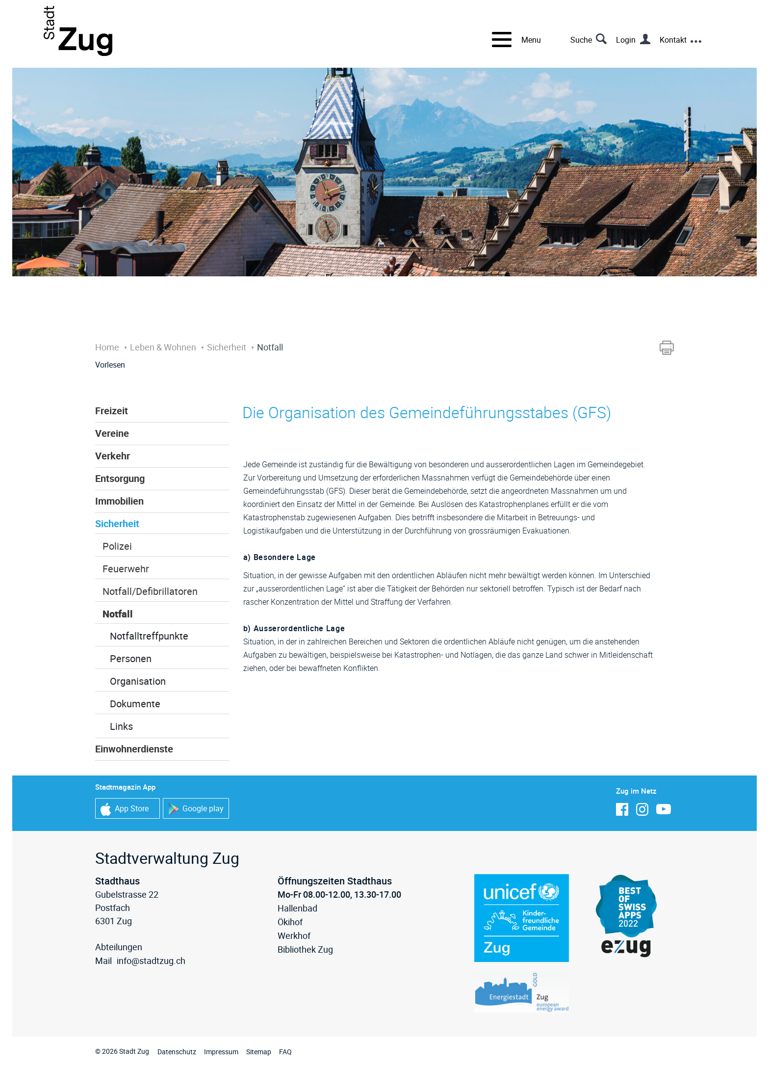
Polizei (117, 546)
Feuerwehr (126, 568)
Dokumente (135, 703)
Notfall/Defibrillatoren (150, 591)
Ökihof (290, 922)
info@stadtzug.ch (151, 960)
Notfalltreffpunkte (149, 636)
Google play (196, 809)
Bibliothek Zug (305, 949)
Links (121, 726)
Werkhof (294, 935)
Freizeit (111, 410)
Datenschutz (176, 1051)
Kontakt (673, 39)
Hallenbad (297, 908)
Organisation (138, 681)
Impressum (221, 1051)
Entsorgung (120, 478)
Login (626, 39)
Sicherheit (117, 523)
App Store (125, 809)
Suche (581, 39)
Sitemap (258, 1051)
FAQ (285, 1051)
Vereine (112, 433)
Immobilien (119, 501)
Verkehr (112, 456)
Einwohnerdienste (134, 749)
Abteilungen (118, 947)
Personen (131, 658)
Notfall (118, 614)
